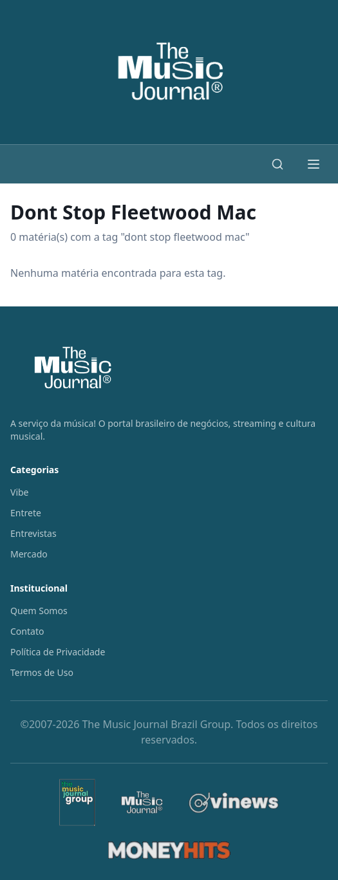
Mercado (29, 554)
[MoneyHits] (169, 850)
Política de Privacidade (57, 652)
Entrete (25, 513)
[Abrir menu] (313, 164)
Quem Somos (39, 610)
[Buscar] (277, 164)
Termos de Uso (41, 672)
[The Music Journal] (142, 802)
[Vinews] (234, 802)
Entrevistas (33, 533)
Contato (27, 631)
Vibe (19, 492)
